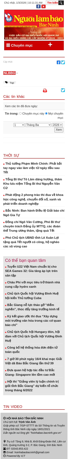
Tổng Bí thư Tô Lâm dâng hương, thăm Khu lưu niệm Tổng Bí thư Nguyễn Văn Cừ (32, 184)
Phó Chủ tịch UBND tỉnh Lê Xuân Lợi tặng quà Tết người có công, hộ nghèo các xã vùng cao (31, 242)
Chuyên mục (29, 45)
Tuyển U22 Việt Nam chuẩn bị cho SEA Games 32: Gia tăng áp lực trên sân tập (31, 271)
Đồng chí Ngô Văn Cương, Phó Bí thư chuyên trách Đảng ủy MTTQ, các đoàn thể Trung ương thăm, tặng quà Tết (31, 226)
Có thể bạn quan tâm (25, 260)
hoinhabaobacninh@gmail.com (32, 452)
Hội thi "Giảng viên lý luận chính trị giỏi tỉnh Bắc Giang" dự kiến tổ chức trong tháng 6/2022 (32, 386)
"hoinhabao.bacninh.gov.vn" (45, 432)
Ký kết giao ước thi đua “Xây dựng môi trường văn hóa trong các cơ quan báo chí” (33, 321)
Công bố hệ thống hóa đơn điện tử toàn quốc (31, 350)
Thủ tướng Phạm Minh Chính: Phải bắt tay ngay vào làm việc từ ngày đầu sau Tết (32, 168)
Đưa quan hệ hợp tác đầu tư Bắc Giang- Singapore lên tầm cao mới (30, 372)
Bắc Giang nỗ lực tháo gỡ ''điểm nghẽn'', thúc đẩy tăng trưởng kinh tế (32, 307)
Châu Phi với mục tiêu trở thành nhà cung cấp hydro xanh (32, 284)
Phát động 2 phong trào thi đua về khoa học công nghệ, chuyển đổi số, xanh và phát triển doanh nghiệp (33, 199)
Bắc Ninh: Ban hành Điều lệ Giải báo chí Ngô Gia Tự (33, 213)
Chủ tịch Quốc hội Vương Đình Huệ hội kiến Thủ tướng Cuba (32, 296)
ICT (23, 455)
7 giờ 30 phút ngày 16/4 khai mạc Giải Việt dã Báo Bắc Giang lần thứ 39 (33, 361)
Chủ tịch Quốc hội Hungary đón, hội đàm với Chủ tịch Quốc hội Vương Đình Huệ (33, 336)
